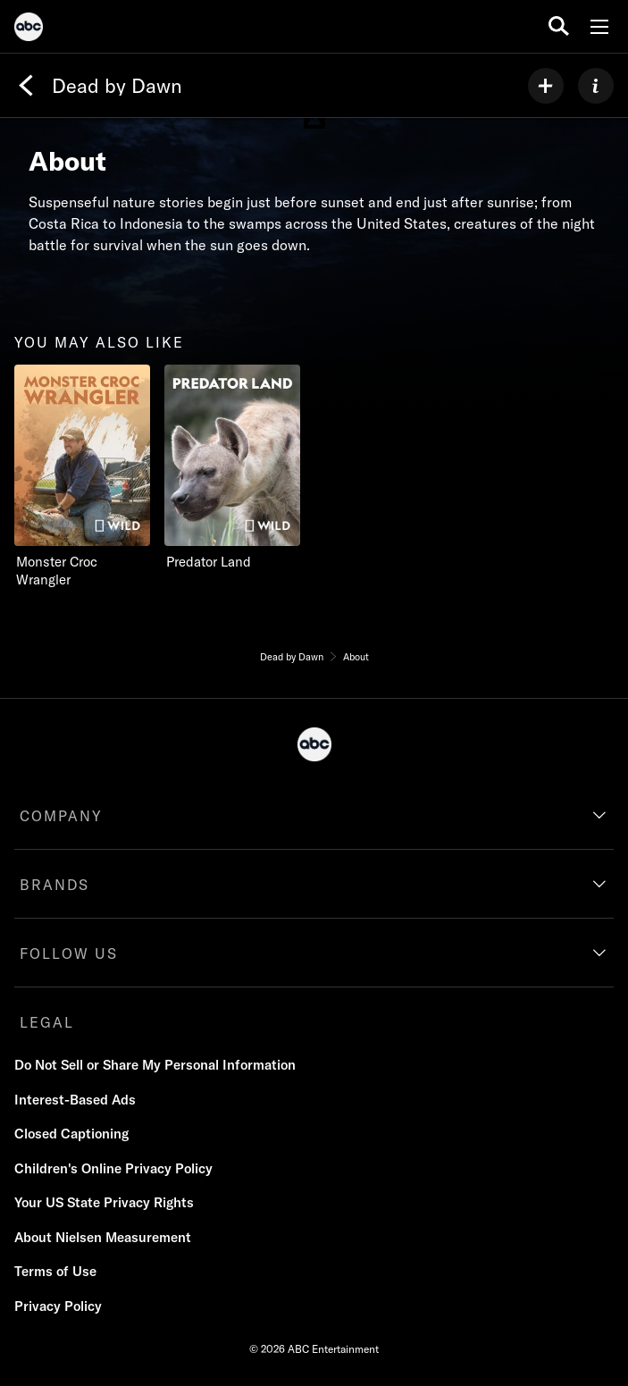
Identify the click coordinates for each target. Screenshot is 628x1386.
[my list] (546, 86)
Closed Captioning (71, 1133)
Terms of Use (55, 1271)
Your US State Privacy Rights (104, 1202)
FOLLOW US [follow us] (69, 953)
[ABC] (28, 29)
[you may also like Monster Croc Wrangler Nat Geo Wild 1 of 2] (82, 477)
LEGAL (47, 1022)
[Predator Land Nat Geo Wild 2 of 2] (239, 468)
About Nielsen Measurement (102, 1237)
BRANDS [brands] (54, 885)
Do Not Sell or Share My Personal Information (155, 1064)
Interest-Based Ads (75, 1099)
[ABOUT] (596, 86)
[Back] (26, 86)
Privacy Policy (58, 1306)
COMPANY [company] (61, 816)
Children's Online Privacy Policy (113, 1168)
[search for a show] (558, 26)
